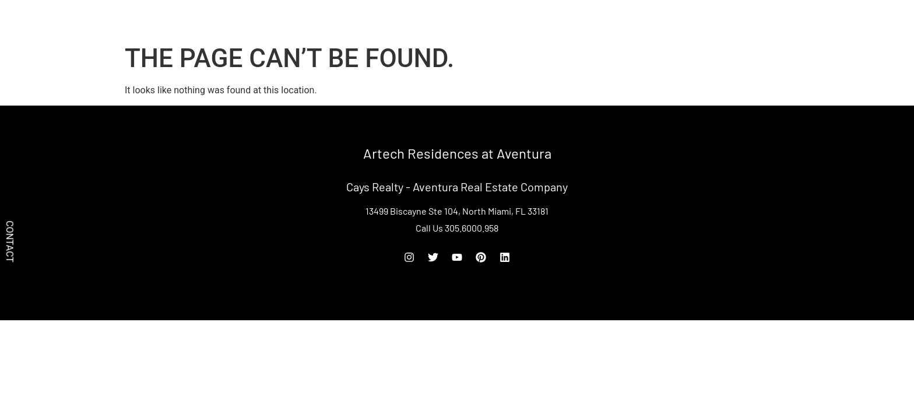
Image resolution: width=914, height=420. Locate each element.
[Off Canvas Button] (806, 20)
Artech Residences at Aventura (213, 18)
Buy (666, 19)
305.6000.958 (745, 19)
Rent (697, 19)
